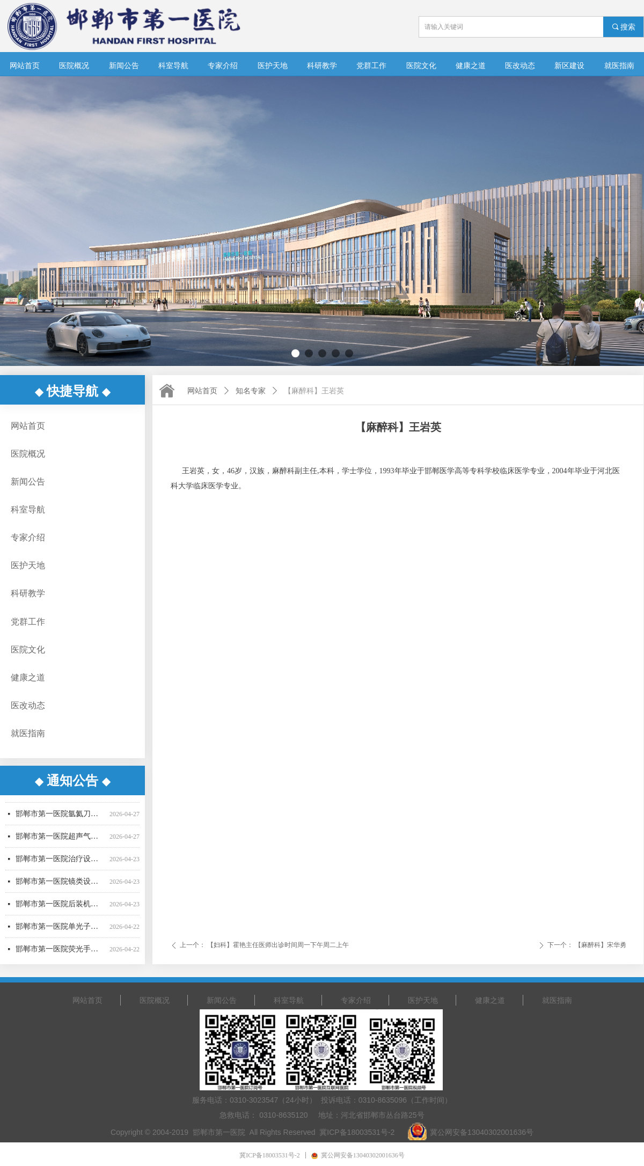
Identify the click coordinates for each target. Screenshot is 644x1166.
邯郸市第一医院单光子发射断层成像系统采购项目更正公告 (60, 930)
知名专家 (251, 391)
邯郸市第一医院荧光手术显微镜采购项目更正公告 (60, 953)
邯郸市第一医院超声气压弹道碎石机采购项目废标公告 (60, 840)
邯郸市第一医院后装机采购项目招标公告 (60, 908)
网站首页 (202, 391)
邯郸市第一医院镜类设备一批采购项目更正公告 (60, 885)
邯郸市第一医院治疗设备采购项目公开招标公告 (60, 863)
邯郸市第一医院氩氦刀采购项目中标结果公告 (60, 817)
